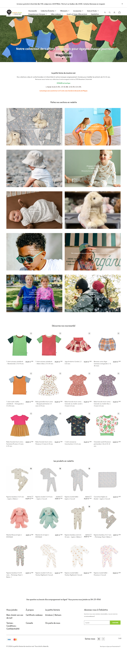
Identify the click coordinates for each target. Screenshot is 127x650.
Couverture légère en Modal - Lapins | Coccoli (102, 498)
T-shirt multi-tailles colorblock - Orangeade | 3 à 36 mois (15, 404)
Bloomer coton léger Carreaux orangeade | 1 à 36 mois (102, 363)
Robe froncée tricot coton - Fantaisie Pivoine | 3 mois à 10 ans (15, 444)
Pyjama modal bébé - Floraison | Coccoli (101, 574)
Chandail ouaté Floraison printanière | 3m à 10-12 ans (102, 444)
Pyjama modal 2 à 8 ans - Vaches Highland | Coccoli (44, 574)
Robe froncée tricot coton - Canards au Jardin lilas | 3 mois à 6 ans (103, 404)
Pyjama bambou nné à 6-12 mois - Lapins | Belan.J (73, 536)
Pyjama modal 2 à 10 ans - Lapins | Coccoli (44, 498)
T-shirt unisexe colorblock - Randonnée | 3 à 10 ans (15, 362)
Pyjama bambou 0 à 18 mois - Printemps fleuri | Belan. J (14, 575)
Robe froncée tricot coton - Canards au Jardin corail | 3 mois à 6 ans (74, 404)
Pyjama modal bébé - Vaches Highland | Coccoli (73, 574)
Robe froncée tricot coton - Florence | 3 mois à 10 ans (44, 443)
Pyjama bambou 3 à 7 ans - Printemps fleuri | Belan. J (103, 536)
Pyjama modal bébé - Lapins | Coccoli (72, 498)
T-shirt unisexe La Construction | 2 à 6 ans (73, 443)
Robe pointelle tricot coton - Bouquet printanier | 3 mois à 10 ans (44, 404)
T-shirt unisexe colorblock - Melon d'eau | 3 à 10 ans (44, 362)
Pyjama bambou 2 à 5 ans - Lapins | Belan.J (15, 498)
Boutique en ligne (105, 646)
